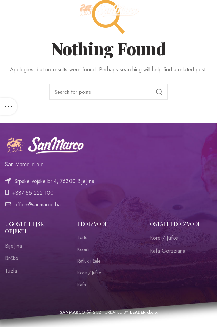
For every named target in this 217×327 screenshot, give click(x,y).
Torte (82, 237)
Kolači (83, 249)
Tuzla (11, 271)
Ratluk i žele (88, 261)
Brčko (11, 258)
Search (159, 92)
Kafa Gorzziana (167, 251)
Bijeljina (13, 246)
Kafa (81, 285)
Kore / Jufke (89, 273)
